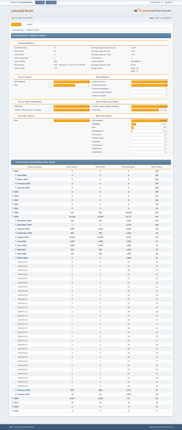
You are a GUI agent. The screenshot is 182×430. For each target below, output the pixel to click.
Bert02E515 (97, 152)
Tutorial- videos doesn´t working (27, 110)
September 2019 (24, 233)
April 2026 (21, 175)
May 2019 (21, 250)
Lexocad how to (98, 82)
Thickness (18, 106)
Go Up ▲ (170, 427)
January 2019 (23, 394)
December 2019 (24, 221)
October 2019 (23, 229)
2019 (16, 217)
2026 (16, 171)
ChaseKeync (97, 145)
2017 (16, 402)
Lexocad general (99, 85)
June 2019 (21, 245)
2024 (16, 196)
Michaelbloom (98, 131)
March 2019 (22, 258)
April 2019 (21, 254)
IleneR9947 (136, 61)
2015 (16, 411)
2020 (16, 212)
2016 (16, 407)
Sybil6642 (96, 124)
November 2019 (24, 225)
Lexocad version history (102, 92)
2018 (16, 398)
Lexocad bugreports (100, 89)
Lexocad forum (22, 11)
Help (150, 427)
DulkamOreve (97, 138)
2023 (16, 200)
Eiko (16, 85)
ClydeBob (96, 141)
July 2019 (21, 241)
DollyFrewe (96, 148)
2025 (16, 192)
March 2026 (22, 179)
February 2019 (23, 390)
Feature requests (99, 96)
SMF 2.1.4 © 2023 (15, 427)
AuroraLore (96, 134)
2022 (16, 204)
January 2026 (23, 188)
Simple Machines (28, 427)
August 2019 (23, 237)
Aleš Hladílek (19, 82)
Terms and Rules (159, 427)
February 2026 (23, 183)
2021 (16, 208)
